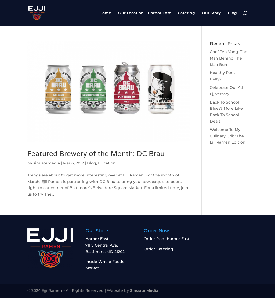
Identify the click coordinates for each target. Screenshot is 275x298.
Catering (186, 13)
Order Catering (158, 249)
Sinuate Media (144, 290)
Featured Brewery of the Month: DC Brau (97, 154)
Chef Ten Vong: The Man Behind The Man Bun (228, 58)
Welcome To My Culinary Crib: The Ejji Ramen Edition (227, 136)
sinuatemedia (46, 163)
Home (105, 13)
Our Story (211, 13)
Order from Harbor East (166, 238)
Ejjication (107, 163)
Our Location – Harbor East (144, 13)
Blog (232, 13)
